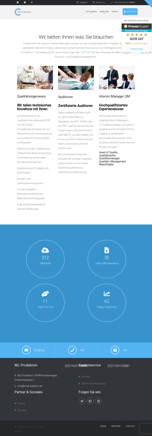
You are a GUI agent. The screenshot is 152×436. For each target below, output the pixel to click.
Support (82, 2)
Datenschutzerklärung (93, 383)
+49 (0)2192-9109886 (122, 2)
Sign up (130, 11)
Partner (21, 403)
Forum (115, 11)
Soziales (22, 410)
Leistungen (91, 11)
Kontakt (86, 376)
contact (130, 426)
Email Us (99, 2)
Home (103, 426)
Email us (39, 350)
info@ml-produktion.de (29, 386)
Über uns (104, 11)
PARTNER (85, 52)
